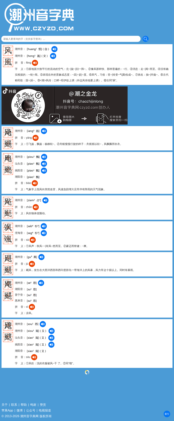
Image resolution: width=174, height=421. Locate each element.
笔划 (167, 414)
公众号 (30, 410)
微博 (20, 410)
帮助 (24, 404)
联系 (14, 404)
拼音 (167, 414)
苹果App (7, 410)
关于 (5, 404)
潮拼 (167, 414)
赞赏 (43, 404)
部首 (167, 414)
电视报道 (45, 410)
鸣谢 (33, 404)
